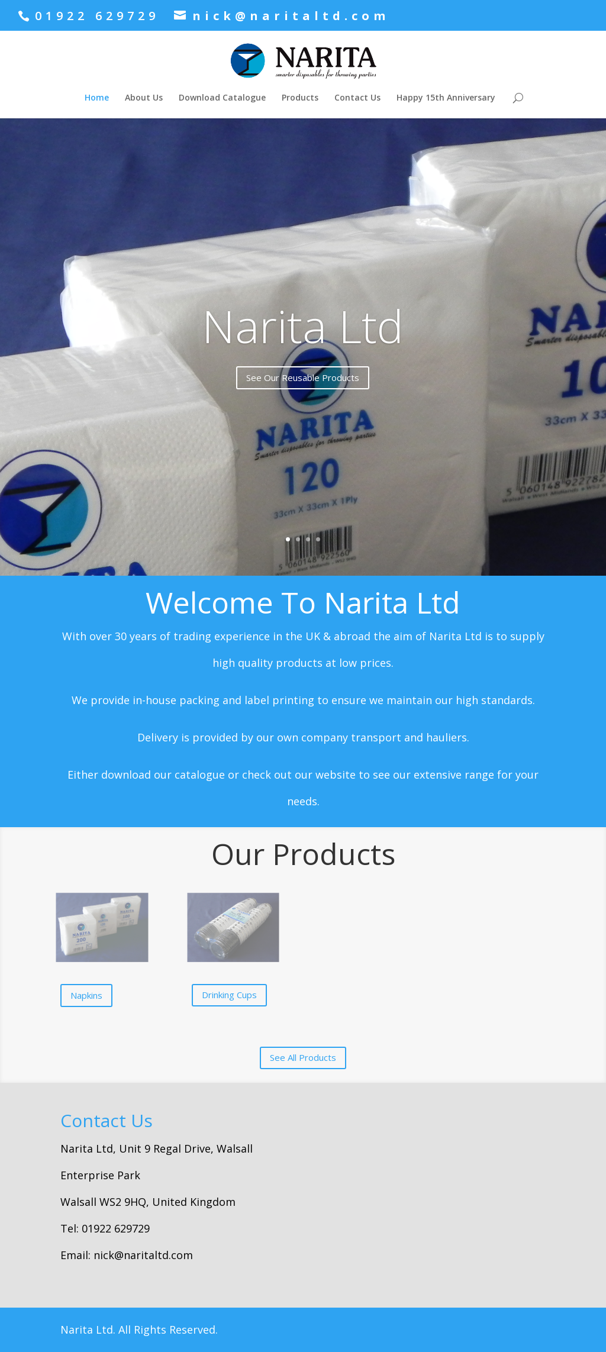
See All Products (303, 1057)
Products (300, 98)
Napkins (86, 995)
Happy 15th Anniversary (446, 98)
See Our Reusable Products (302, 377)
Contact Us (357, 98)
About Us (144, 98)
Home (97, 98)
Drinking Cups (229, 995)
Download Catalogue (222, 98)
